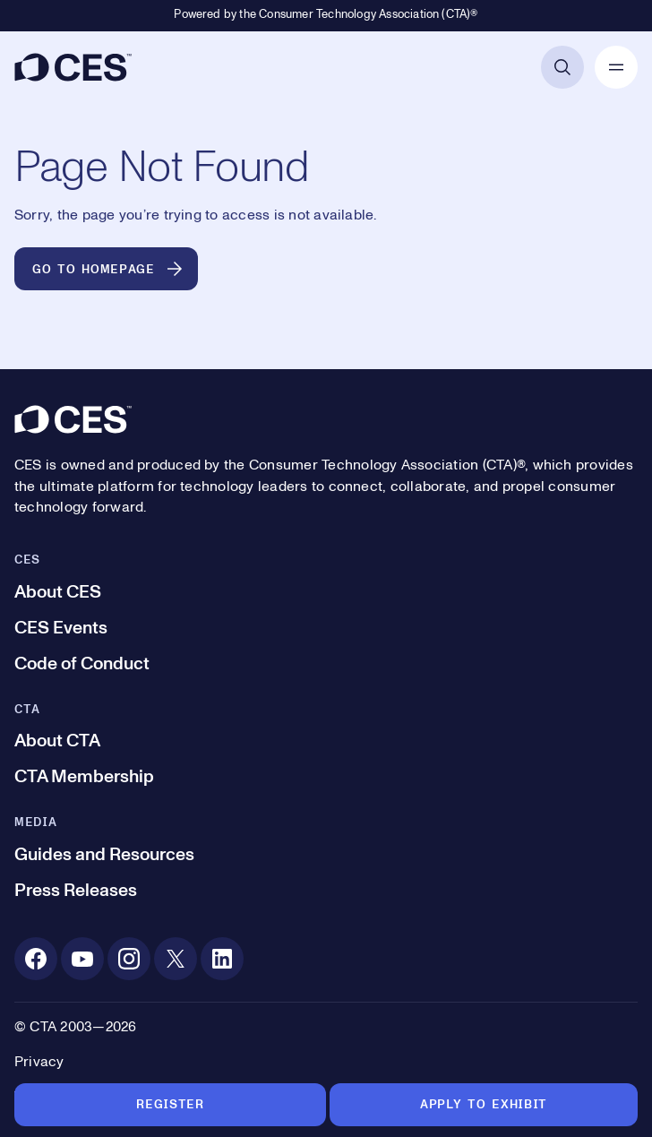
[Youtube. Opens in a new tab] (82, 958)
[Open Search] (562, 67)
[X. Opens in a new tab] (175, 958)
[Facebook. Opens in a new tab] (35, 958)
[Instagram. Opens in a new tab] (128, 958)
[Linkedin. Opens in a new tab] (222, 958)
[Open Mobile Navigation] (616, 67)
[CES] (73, 67)
